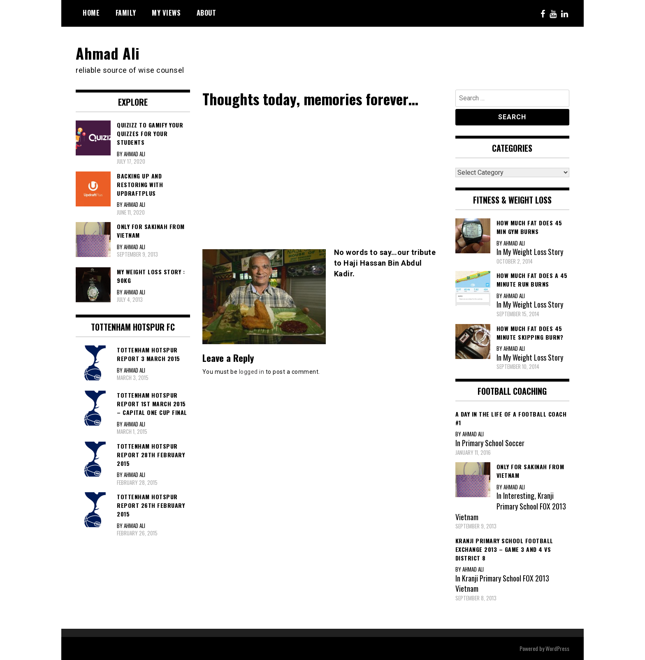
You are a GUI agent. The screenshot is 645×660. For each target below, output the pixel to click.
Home (91, 13)
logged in (251, 371)
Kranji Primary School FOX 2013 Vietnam (510, 506)
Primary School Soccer (493, 443)
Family (126, 13)
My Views (166, 13)
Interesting (518, 495)
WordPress (557, 648)
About (206, 13)
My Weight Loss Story (533, 251)
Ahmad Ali (108, 53)
